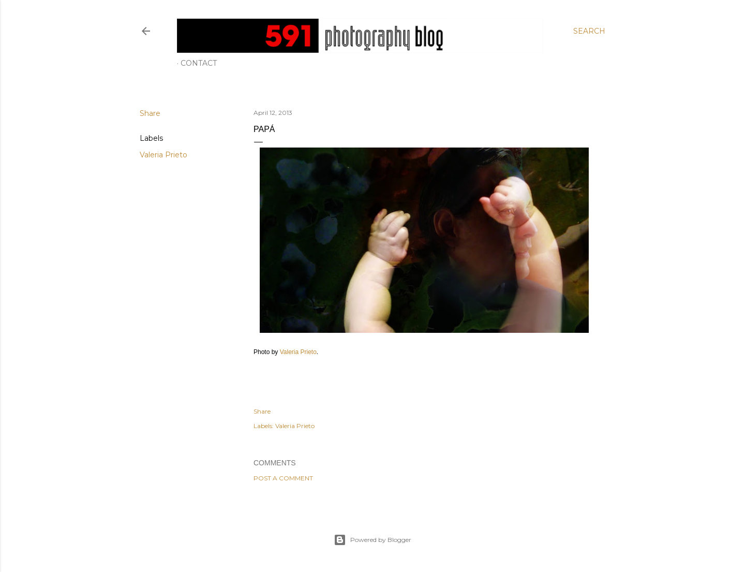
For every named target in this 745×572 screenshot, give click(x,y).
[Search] (589, 31)
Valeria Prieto (163, 154)
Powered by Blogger (372, 540)
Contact (199, 63)
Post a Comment (283, 478)
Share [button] (150, 113)
